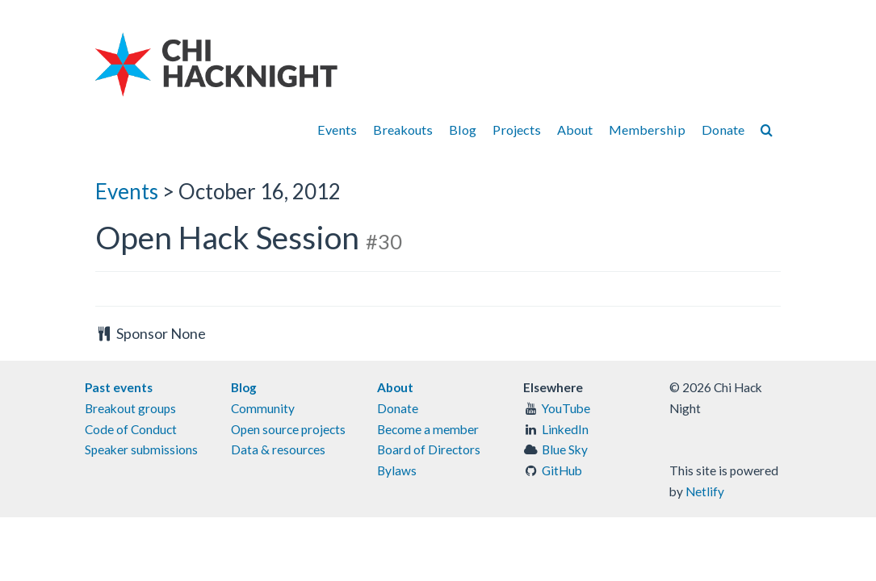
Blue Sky (565, 449)
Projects (516, 129)
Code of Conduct (131, 429)
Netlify (704, 491)
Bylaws (397, 470)
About (575, 129)
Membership (647, 129)
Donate (723, 129)
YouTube (566, 408)
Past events (119, 387)
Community (263, 408)
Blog (462, 129)
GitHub (562, 470)
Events (337, 129)
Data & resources (278, 449)
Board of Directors (428, 449)
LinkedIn (565, 429)
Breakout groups (130, 408)
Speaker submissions (141, 449)
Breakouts (403, 129)
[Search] (766, 129)
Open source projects (288, 429)
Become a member (428, 429)
